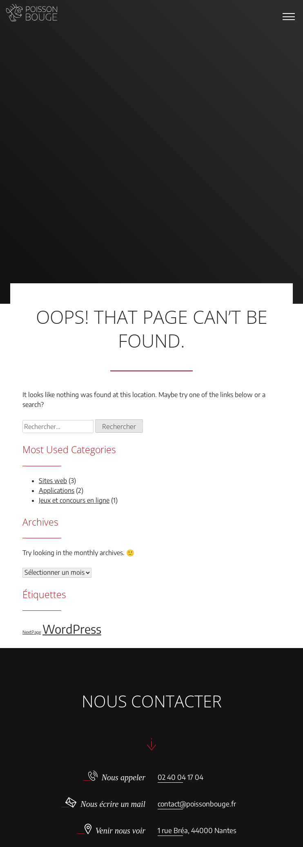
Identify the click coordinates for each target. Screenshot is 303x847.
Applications (56, 490)
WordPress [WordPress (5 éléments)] (71, 628)
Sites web (53, 481)
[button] (289, 16)
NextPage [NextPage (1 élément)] (31, 632)
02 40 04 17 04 (180, 776)
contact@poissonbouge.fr (197, 803)
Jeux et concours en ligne (74, 500)
